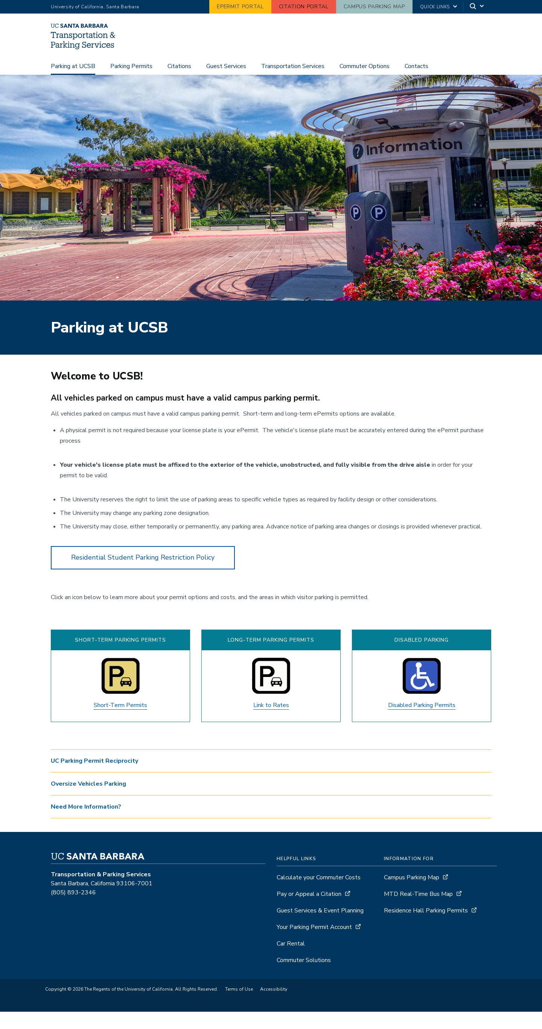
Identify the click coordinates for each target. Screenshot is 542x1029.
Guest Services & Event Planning (320, 928)
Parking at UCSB (73, 83)
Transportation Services (292, 83)
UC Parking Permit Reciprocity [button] (94, 778)
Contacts (416, 83)
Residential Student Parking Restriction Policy (143, 574)
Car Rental (291, 961)
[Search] (477, 7)
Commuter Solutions (304, 977)
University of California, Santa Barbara (95, 7)
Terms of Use (239, 1006)
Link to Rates (271, 722)
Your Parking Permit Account (314, 944)
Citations (179, 83)
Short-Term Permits (120, 722)
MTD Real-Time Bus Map (418, 911)
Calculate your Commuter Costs (319, 895)
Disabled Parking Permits (421, 722)
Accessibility (273, 1006)
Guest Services (226, 83)
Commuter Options (365, 83)
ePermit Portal (240, 6)
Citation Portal (304, 6)
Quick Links (435, 7)
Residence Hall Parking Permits (426, 928)
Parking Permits (131, 83)
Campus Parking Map (374, 6)
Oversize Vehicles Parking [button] (88, 801)
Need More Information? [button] (86, 824)
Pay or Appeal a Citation (309, 911)
